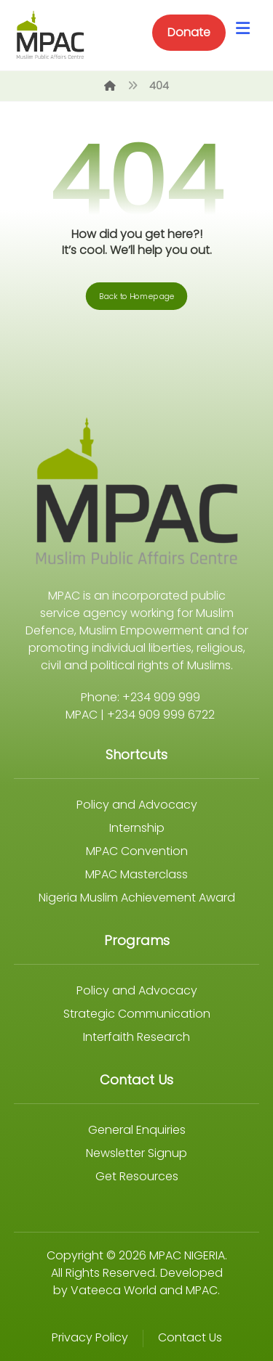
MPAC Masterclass (136, 874)
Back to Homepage (137, 295)
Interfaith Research (136, 1037)
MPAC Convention (137, 851)
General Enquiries (137, 1129)
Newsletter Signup (136, 1153)
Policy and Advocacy (136, 804)
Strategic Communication (136, 1013)
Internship (137, 828)
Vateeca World (114, 1290)
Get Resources (136, 1176)
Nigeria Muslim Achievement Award (137, 897)
